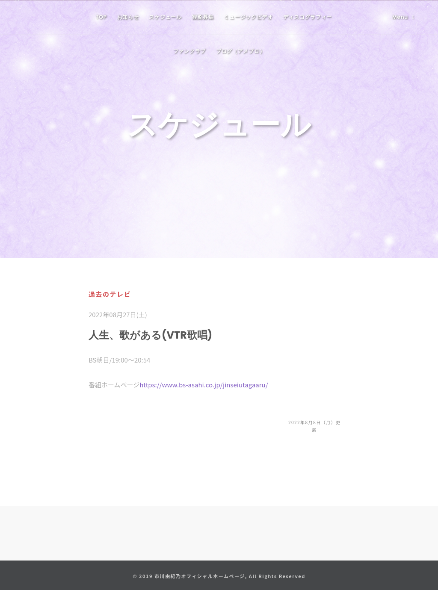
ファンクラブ (189, 51)
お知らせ (128, 17)
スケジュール (165, 17)
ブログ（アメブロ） (240, 51)
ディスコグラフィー (307, 17)
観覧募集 (203, 17)
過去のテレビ (110, 293)
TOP (101, 17)
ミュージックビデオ (248, 17)
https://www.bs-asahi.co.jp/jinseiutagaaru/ (203, 384)
